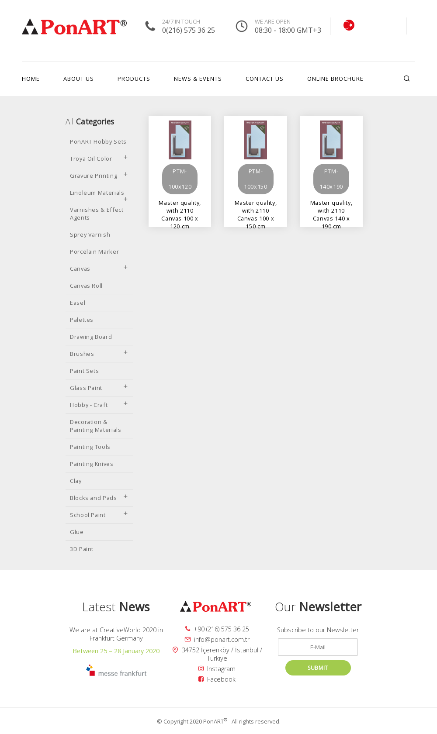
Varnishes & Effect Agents (97, 213)
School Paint (99, 515)
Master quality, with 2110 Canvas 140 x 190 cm (331, 206)
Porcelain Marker (94, 251)
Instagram (217, 669)
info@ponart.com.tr (217, 639)
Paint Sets (84, 371)
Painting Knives (92, 464)
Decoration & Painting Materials (95, 426)
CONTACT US (265, 79)
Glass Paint (99, 388)
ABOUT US (78, 79)
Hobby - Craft (99, 405)
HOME (31, 79)
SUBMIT (318, 668)
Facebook (217, 679)
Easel (77, 303)
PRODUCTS (134, 79)
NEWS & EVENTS (198, 79)
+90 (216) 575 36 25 (217, 629)
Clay (76, 481)
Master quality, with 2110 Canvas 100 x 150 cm (256, 206)
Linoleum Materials (99, 195)
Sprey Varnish (90, 234)
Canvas (99, 268)
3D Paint (82, 549)
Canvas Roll (86, 285)
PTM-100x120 (179, 178)
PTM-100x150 (255, 178)
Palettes (82, 320)
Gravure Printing (99, 175)
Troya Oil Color (99, 158)
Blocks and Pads (99, 498)
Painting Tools (90, 447)
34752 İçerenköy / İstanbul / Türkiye (217, 654)
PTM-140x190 (331, 178)
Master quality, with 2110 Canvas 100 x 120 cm (180, 206)
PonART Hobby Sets (98, 141)
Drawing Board (91, 337)
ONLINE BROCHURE (335, 79)
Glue (77, 532)
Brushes (99, 354)
